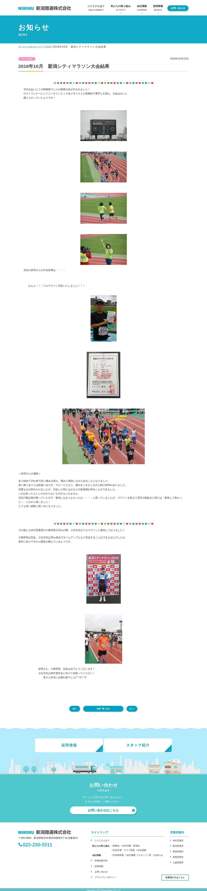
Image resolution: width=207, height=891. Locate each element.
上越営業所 (178, 862)
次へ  (132, 709)
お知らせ (156, 856)
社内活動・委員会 (128, 847)
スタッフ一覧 (142, 856)
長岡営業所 (178, 857)
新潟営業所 (178, 847)
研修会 (114, 847)
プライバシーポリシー (106, 876)
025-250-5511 (40, 847)
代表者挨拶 (116, 856)
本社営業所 (178, 842)
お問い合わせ (177, 8)
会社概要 (128, 856)
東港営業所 (178, 852)
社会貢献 (115, 851)
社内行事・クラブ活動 (151, 847)
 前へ (74, 709)
